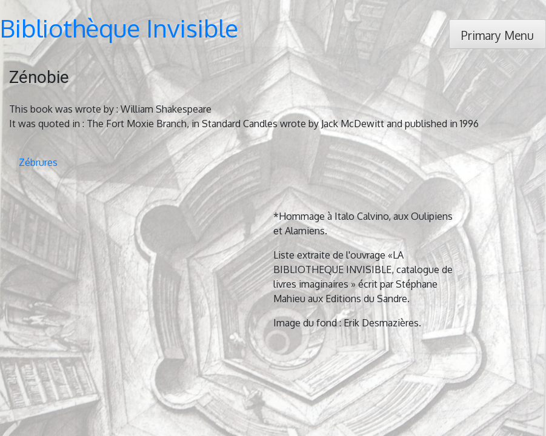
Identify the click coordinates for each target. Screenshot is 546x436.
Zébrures (38, 162)
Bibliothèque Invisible (119, 28)
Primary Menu (497, 35)
